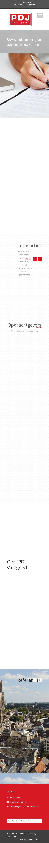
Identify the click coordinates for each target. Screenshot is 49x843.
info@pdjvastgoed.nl (18, 802)
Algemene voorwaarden (17, 833)
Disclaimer (11, 836)
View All (27, 259)
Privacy (33, 833)
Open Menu (40, 15)
